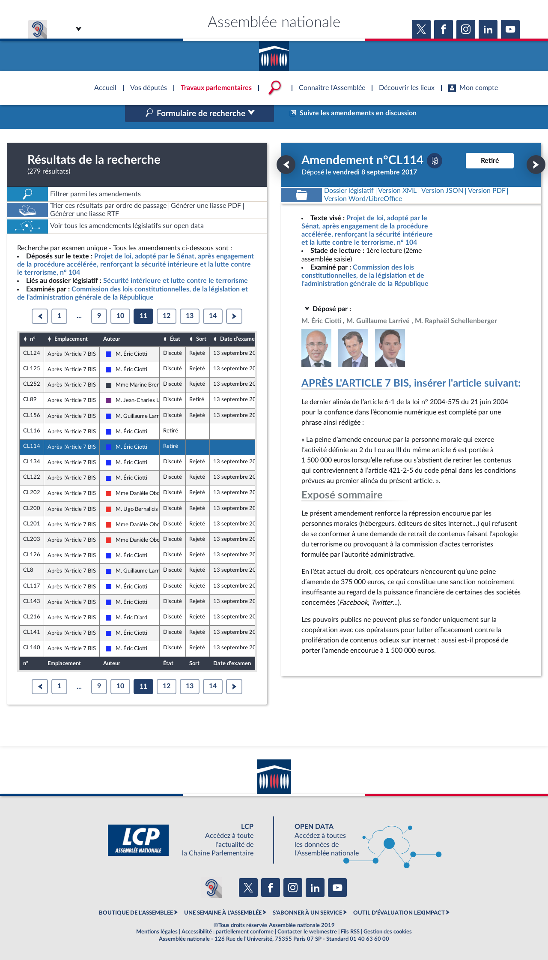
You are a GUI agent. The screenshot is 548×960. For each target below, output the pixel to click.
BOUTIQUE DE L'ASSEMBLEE (136, 912)
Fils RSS (350, 931)
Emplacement (71, 339)
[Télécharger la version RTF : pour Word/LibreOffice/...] (363, 199)
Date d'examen (239, 339)
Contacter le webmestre (307, 931)
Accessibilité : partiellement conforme (228, 931)
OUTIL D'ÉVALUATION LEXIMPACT (399, 912)
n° (32, 339)
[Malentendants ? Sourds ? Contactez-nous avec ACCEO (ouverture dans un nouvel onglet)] (211, 887)
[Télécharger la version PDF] (434, 160)
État (175, 339)
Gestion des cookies (387, 931)
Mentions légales (157, 931)
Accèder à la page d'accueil (274, 52)
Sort (201, 339)
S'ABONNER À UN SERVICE (307, 912)
